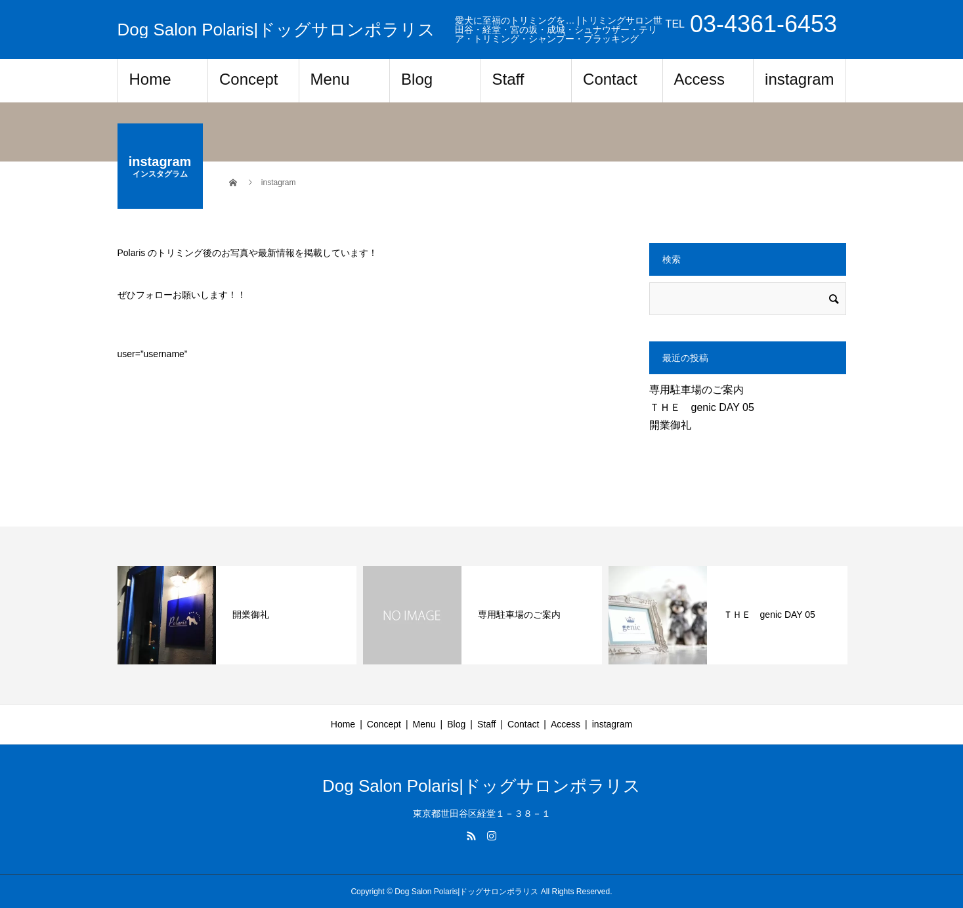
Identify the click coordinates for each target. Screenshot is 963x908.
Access (699, 79)
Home (150, 79)
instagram (799, 79)
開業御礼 (670, 425)
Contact (610, 79)
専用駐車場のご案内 (696, 389)
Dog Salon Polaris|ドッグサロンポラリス (277, 29)
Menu (330, 79)
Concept (248, 79)
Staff (508, 79)
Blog (417, 79)
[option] (237, 615)
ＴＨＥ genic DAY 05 (701, 407)
